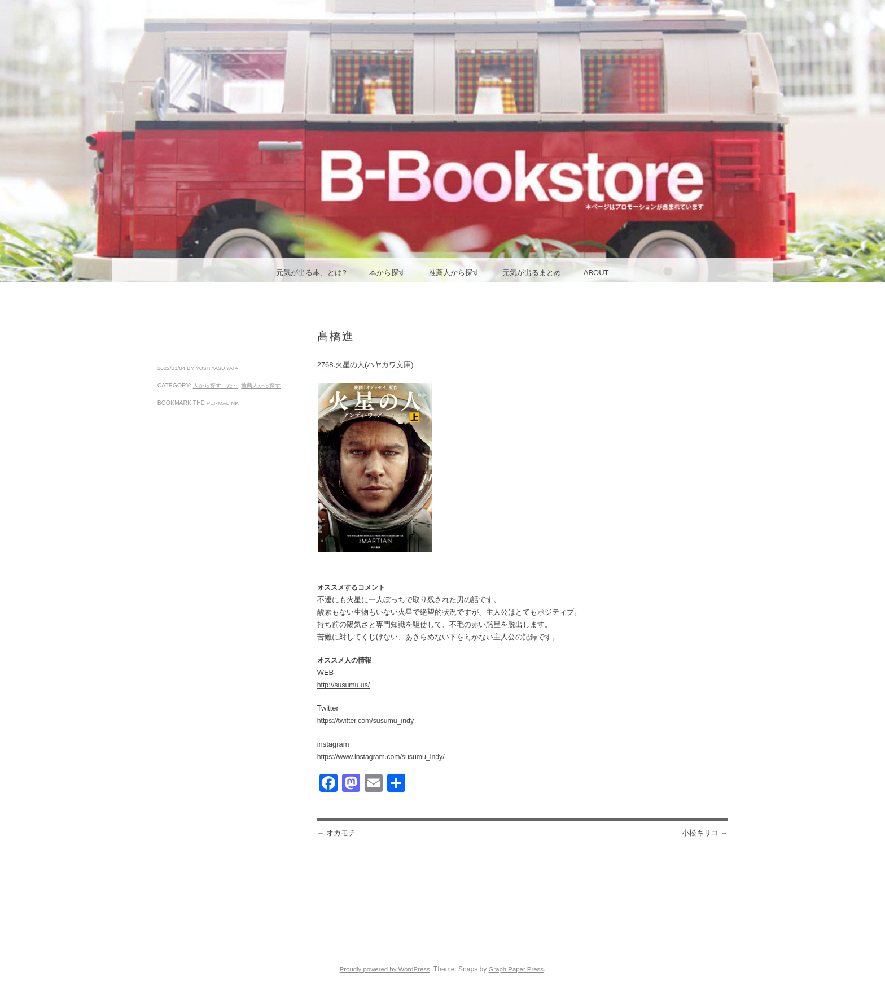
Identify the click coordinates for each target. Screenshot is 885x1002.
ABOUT (596, 272)
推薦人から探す (454, 272)
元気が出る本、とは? (311, 272)
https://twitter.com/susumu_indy (365, 721)
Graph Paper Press (516, 969)
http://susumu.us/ (343, 685)
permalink (223, 403)
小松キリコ (705, 833)
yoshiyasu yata (217, 368)
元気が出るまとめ (531, 272)
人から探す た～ (215, 385)
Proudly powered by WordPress (385, 969)
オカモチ (336, 833)
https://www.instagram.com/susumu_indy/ (381, 757)
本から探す (387, 272)
